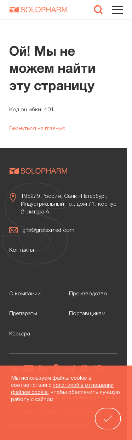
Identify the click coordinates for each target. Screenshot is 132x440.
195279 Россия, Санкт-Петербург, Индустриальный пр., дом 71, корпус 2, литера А (68, 204)
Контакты (21, 250)
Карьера (19, 334)
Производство (88, 293)
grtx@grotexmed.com (48, 230)
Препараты (23, 313)
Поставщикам (87, 313)
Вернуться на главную (37, 128)
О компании (25, 293)
